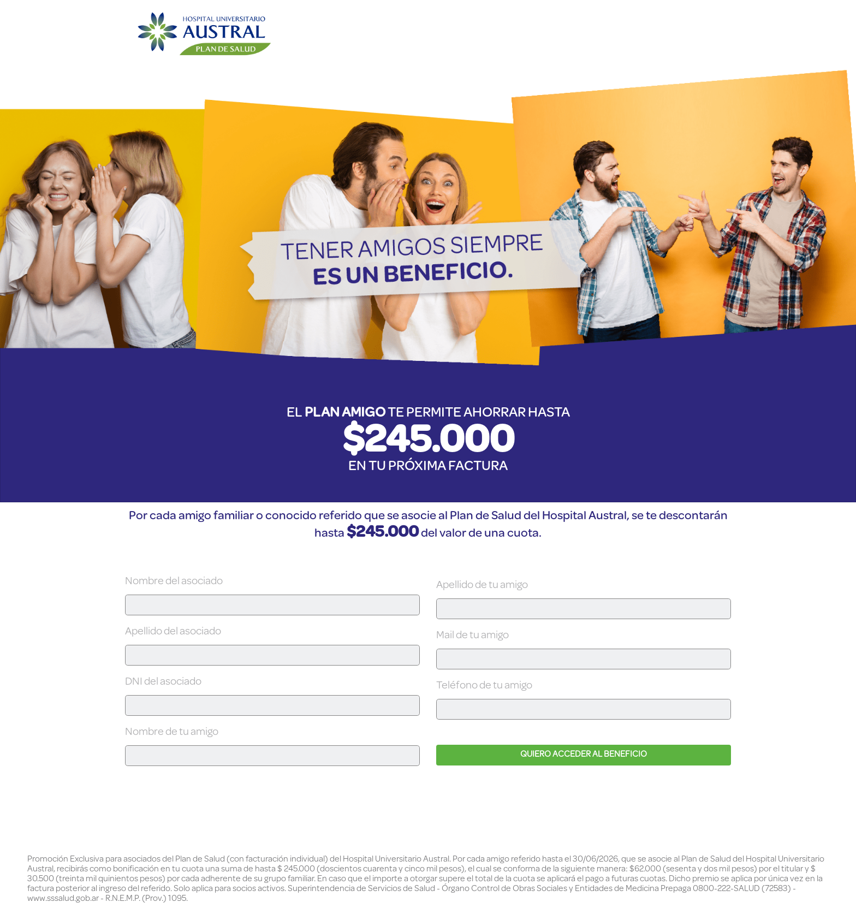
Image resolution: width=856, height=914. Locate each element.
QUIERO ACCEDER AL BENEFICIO (583, 755)
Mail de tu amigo (472, 636)
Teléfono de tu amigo (484, 686)
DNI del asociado (163, 682)
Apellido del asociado (173, 632)
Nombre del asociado (174, 582)
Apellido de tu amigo (482, 585)
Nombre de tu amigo (171, 732)
